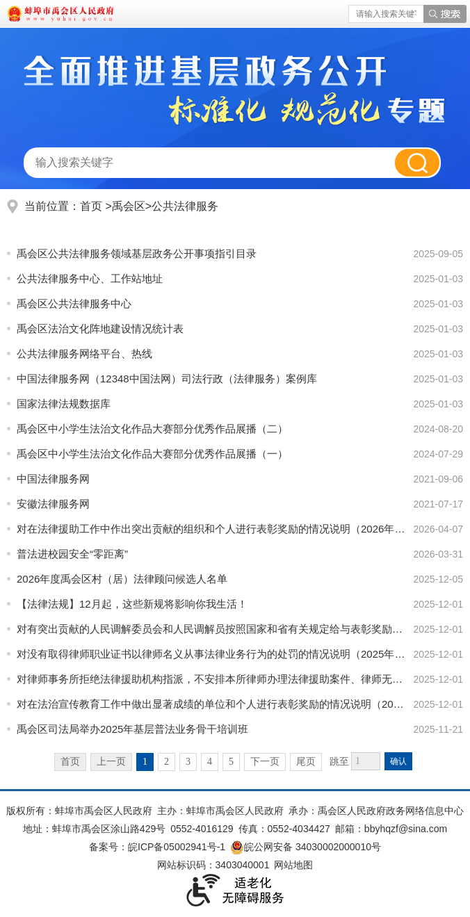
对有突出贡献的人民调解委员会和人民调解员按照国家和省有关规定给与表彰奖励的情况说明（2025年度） (212, 629)
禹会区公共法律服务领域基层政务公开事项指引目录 (137, 253)
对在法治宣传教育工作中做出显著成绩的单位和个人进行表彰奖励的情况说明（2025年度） (212, 704)
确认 (398, 761)
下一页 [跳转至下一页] (264, 761)
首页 (91, 206)
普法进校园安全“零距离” (72, 554)
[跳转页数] (365, 761)
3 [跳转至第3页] (188, 761)
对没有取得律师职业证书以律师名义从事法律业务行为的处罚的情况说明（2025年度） (212, 654)
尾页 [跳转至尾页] (306, 761)
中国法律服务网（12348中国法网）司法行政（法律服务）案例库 (167, 378)
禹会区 (128, 206)
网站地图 (293, 864)
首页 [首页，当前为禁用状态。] (70, 761)
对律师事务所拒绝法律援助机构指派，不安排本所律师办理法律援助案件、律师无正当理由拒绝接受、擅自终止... (212, 679)
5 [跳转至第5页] (231, 761)
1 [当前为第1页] (145, 761)
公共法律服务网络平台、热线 (84, 353)
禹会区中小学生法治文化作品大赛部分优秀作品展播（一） (152, 454)
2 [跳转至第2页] (166, 761)
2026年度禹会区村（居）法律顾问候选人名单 (122, 579)
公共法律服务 (185, 206)
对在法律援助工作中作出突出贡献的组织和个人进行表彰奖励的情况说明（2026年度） (212, 529)
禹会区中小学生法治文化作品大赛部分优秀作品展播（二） (152, 429)
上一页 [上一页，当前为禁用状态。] (111, 761)
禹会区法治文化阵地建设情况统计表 (100, 328)
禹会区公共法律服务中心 (74, 303)
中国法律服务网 (53, 479)
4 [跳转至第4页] (209, 761)
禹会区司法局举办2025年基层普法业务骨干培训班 (132, 729)
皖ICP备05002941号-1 (176, 846)
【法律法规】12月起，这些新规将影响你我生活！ (132, 604)
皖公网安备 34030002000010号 (305, 846)
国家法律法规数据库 (64, 403)
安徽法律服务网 (53, 504)
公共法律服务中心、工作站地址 (90, 278)
